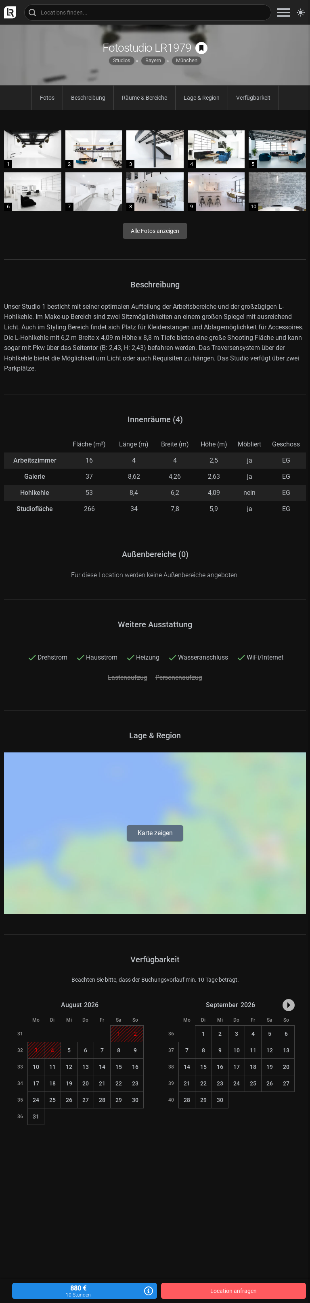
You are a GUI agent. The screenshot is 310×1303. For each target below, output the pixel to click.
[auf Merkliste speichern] (201, 48)
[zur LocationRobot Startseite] (8, 12)
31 (36, 1116)
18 (52, 1083)
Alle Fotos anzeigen (155, 231)
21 (102, 1083)
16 (135, 1067)
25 (52, 1100)
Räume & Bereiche (144, 97)
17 (36, 1083)
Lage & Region (202, 97)
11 (52, 1067)
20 (85, 1083)
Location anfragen (233, 1291)
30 (135, 1100)
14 (102, 1067)
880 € (84, 1291)
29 (118, 1100)
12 (69, 1067)
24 (36, 1100)
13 (85, 1067)
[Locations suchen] (147, 12)
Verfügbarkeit (253, 97)
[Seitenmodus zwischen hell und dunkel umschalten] (300, 12)
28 (102, 1100)
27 (85, 1100)
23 (135, 1083)
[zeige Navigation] (283, 12)
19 (69, 1083)
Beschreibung (88, 97)
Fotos (47, 97)
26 (69, 1100)
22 (118, 1083)
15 (118, 1067)
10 (36, 1067)
